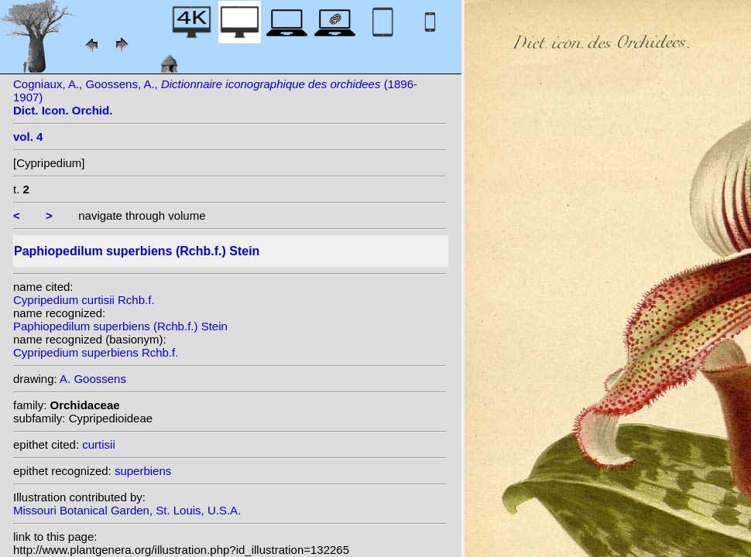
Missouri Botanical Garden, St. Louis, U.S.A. (127, 510)
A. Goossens (93, 378)
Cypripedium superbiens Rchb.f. (95, 352)
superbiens (143, 470)
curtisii (98, 444)
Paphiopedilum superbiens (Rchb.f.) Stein (120, 326)
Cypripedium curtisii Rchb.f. (84, 299)
